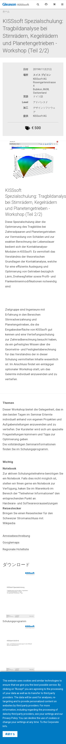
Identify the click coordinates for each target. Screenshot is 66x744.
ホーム (6, 11)
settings (21, 722)
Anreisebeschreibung (16, 536)
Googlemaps (11, 542)
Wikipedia (9, 523)
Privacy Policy (10, 718)
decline (32, 718)
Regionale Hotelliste (16, 549)
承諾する (10, 734)
